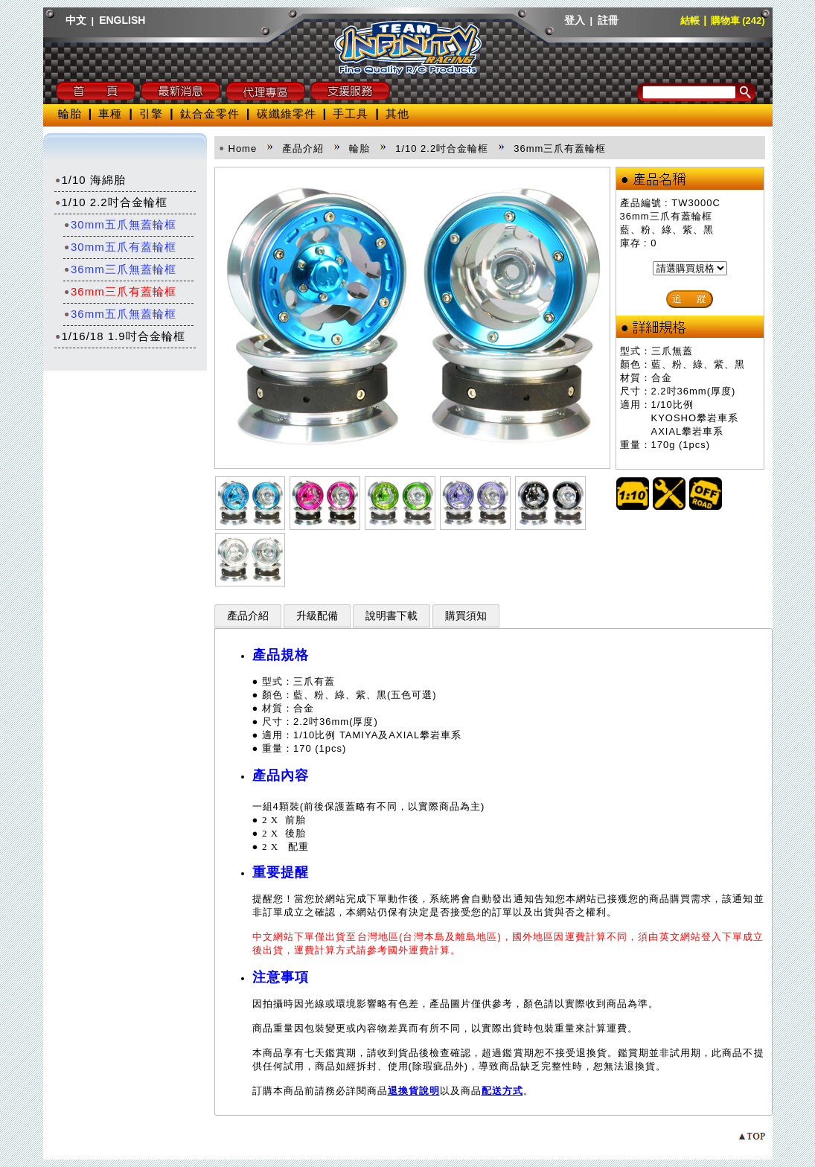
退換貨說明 (414, 1090)
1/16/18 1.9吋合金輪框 (119, 336)
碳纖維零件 (286, 113)
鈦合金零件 (210, 113)
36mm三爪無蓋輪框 (119, 269)
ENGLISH (122, 20)
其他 (397, 113)
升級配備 (317, 615)
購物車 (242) (738, 20)
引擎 (151, 113)
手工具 (350, 113)
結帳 (690, 20)
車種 (110, 113)
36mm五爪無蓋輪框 (119, 313)
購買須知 (466, 615)
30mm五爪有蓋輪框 (119, 246)
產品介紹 (248, 615)
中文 (75, 20)
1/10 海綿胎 (90, 179)
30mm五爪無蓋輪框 (119, 224)
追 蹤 (689, 298)
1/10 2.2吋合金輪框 (110, 202)
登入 (574, 20)
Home (243, 148)
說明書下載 (391, 615)
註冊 (608, 20)
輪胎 (70, 113)
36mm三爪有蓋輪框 (119, 291)
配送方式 (502, 1090)
